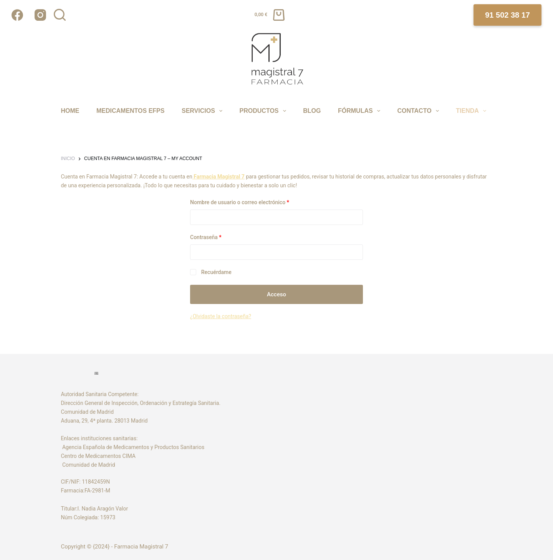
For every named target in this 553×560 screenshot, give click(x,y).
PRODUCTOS (264, 111)
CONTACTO (419, 111)
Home (70, 110)
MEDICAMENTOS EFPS (130, 110)
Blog (312, 110)
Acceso (276, 294)
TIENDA (472, 111)
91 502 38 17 (507, 15)
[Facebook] (17, 15)
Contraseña (219, 236)
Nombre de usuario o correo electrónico (252, 201)
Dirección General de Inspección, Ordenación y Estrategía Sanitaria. (140, 403)
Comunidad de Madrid (88, 465)
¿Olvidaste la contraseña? (220, 316)
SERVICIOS (203, 111)
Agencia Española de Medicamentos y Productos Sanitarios (134, 447)
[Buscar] (60, 15)
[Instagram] (40, 15)
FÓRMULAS (360, 111)
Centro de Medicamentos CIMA (98, 456)
